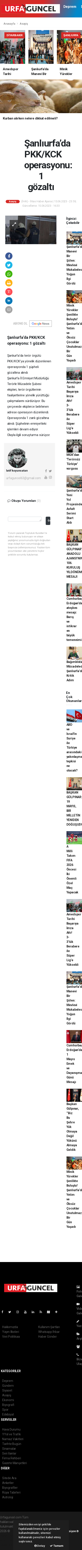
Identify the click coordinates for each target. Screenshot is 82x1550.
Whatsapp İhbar (48, 1332)
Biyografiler (10, 1487)
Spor (5, 1409)
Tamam (56, 1545)
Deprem (69, 7)
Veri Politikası (11, 1336)
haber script (8, 1545)
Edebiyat (8, 1414)
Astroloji (7, 1497)
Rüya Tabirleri (11, 1492)
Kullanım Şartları (49, 1327)
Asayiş (24, 23)
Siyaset (7, 1390)
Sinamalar (9, 1448)
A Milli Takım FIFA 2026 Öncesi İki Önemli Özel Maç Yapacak (72, 869)
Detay (39, 1545)
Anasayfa (9, 23)
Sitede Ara (9, 1478)
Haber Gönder (47, 1336)
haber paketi (8, 1535)
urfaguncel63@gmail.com (23, 478)
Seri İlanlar (9, 1453)
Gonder (49, 520)
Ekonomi (8, 1400)
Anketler (8, 1483)
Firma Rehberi (11, 1458)
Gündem (8, 1385)
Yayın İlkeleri (10, 1332)
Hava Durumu (11, 1429)
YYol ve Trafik (11, 1434)
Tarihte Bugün (11, 1444)
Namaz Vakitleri (12, 1439)
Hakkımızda (10, 1327)
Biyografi (8, 1405)
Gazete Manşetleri (14, 1463)
